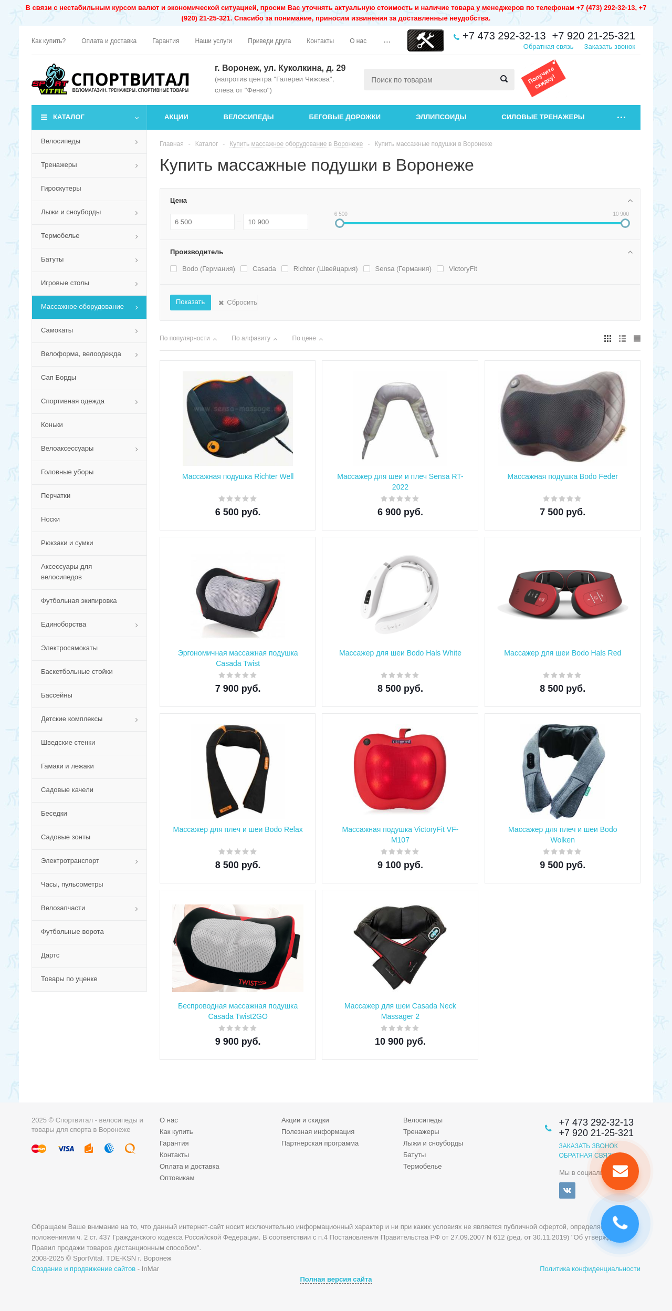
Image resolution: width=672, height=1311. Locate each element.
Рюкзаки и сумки (67, 543)
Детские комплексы (71, 719)
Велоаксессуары (67, 448)
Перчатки (55, 496)
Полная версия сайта (336, 1279)
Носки (50, 519)
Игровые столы (65, 283)
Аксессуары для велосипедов (66, 572)
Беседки (54, 813)
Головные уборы (67, 472)
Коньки (52, 425)
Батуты (52, 259)
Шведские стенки (68, 742)
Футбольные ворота (72, 931)
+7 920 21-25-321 (593, 35)
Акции (176, 117)
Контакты (174, 1155)
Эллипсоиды (441, 117)
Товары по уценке (69, 979)
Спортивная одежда (72, 401)
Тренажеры (59, 165)
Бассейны (56, 695)
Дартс (50, 955)
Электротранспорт (70, 861)
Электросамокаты (69, 648)
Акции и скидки (305, 1120)
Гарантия (174, 1143)
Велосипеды (249, 117)
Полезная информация (317, 1132)
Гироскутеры (61, 188)
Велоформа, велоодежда (81, 354)
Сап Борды (58, 377)
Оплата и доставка (189, 1166)
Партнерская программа (320, 1143)
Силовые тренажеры (542, 117)
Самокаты (57, 330)
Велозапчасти (63, 908)
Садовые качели (67, 790)
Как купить (176, 1132)
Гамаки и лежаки (67, 766)
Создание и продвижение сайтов (83, 1269)
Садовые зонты (65, 837)
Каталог (69, 117)
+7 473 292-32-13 (504, 35)
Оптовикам (177, 1178)
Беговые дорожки (345, 117)
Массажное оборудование (82, 306)
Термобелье (60, 236)
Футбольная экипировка (79, 601)
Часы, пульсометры (72, 884)
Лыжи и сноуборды (71, 212)
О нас (169, 1120)
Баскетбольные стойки (77, 671)
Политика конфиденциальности (590, 1269)
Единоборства (63, 624)
